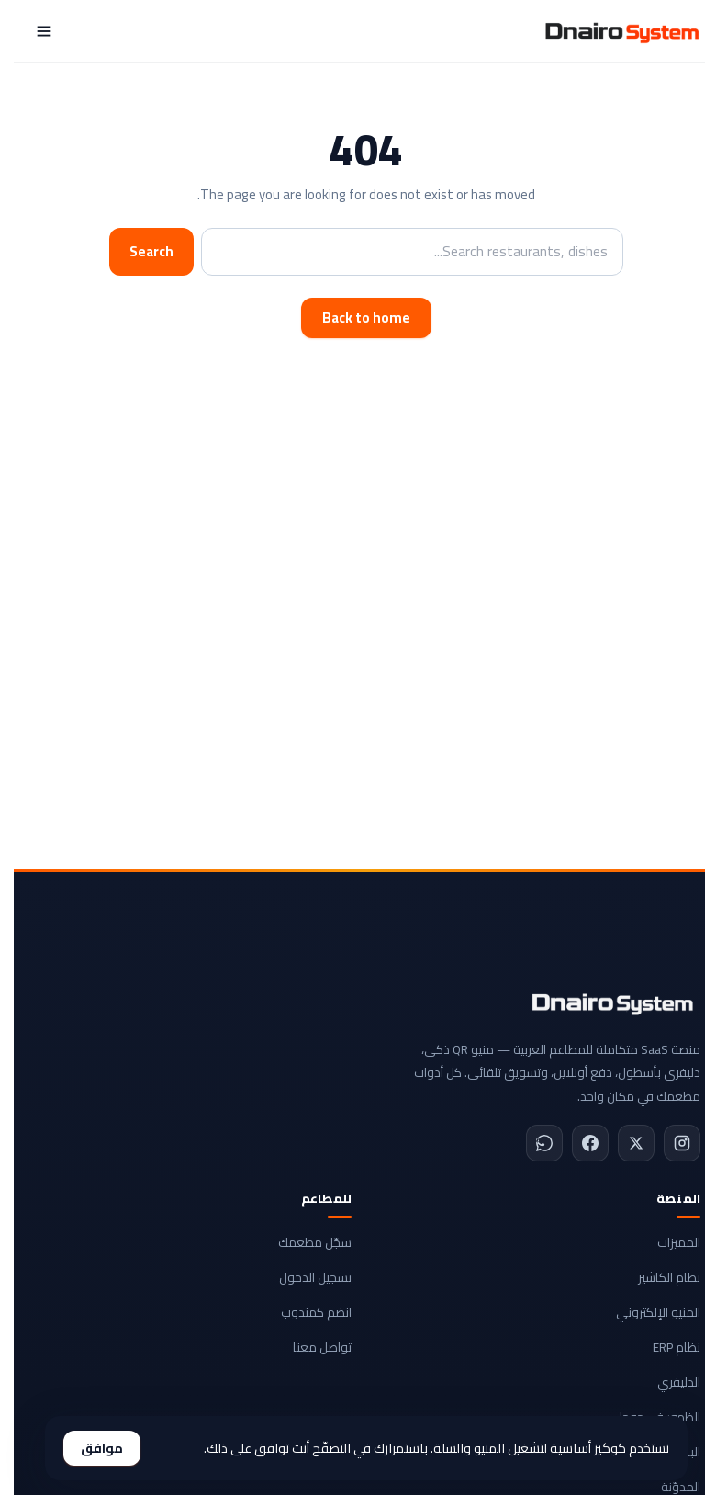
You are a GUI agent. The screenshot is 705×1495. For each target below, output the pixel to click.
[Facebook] (576, 1143)
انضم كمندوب (302, 1312)
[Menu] (30, 31)
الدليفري (665, 1382)
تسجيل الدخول (301, 1277)
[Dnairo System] (608, 31)
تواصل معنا (308, 1347)
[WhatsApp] (530, 1143)
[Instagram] (668, 1143)
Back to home (352, 317)
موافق (88, 1448)
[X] (622, 1143)
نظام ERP (663, 1347)
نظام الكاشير (655, 1277)
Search (138, 251)
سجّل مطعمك (301, 1242)
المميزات (665, 1242)
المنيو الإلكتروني (644, 1312)
